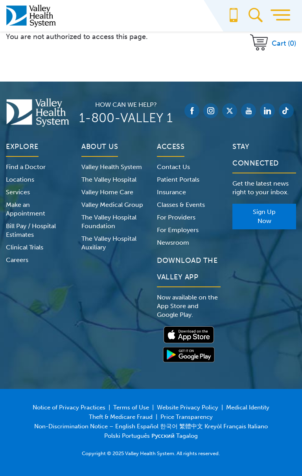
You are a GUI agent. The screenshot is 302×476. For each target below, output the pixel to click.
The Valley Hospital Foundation (108, 222)
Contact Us (173, 167)
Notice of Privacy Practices (69, 407)
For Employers (178, 230)
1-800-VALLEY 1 (126, 117)
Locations (20, 179)
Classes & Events (181, 204)
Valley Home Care (107, 192)
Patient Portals (178, 179)
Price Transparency (186, 416)
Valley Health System (111, 167)
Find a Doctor (26, 167)
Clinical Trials (24, 247)
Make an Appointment (25, 209)
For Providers (176, 217)
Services (18, 192)
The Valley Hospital (108, 179)
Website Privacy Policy (187, 407)
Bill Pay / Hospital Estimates (31, 230)
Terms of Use (131, 407)
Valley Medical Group (112, 204)
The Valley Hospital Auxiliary (108, 243)
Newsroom (173, 242)
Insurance (171, 192)
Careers (17, 260)
